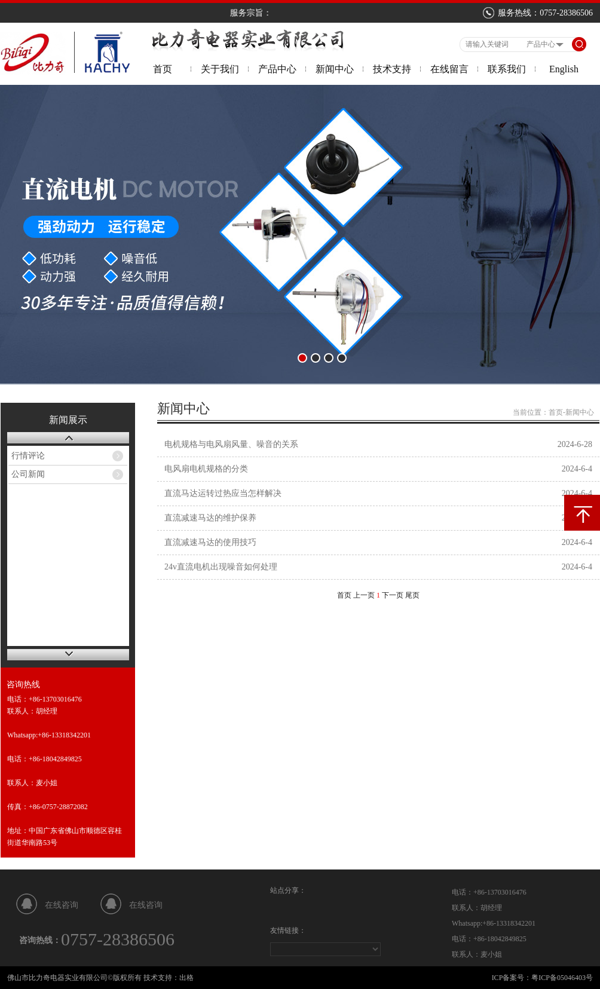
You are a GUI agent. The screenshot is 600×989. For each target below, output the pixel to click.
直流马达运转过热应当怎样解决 (222, 493)
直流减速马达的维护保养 (210, 517)
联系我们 (507, 69)
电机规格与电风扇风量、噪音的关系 (231, 444)
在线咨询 (61, 905)
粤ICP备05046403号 (562, 977)
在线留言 (449, 69)
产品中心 (277, 69)
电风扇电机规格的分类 (206, 468)
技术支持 (392, 69)
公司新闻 (28, 474)
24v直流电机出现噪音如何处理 (220, 567)
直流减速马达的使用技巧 (210, 542)
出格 (186, 977)
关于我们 (220, 69)
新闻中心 (335, 69)
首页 (162, 69)
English (563, 69)
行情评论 (28, 455)
